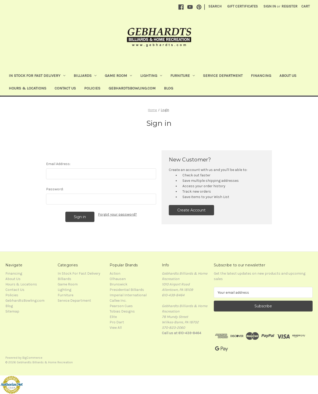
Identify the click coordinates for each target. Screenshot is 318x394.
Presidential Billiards (127, 290)
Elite (113, 317)
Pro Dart (117, 322)
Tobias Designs (122, 311)
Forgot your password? (117, 214)
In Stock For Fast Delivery (37, 75)
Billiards (85, 75)
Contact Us (65, 88)
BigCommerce (32, 357)
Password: (55, 189)
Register (289, 6)
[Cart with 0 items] (305, 6)
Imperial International (128, 295)
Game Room (118, 75)
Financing (261, 75)
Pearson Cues (121, 306)
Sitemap (12, 311)
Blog (168, 88)
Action (115, 273)
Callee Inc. (118, 300)
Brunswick (118, 284)
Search (215, 6)
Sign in (269, 6)
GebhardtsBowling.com (132, 88)
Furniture (182, 75)
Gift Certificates (242, 6)
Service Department (223, 75)
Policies (92, 88)
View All (116, 327)
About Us (287, 75)
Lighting (151, 75)
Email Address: (58, 164)
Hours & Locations (27, 88)
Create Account (191, 210)
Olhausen (118, 279)
